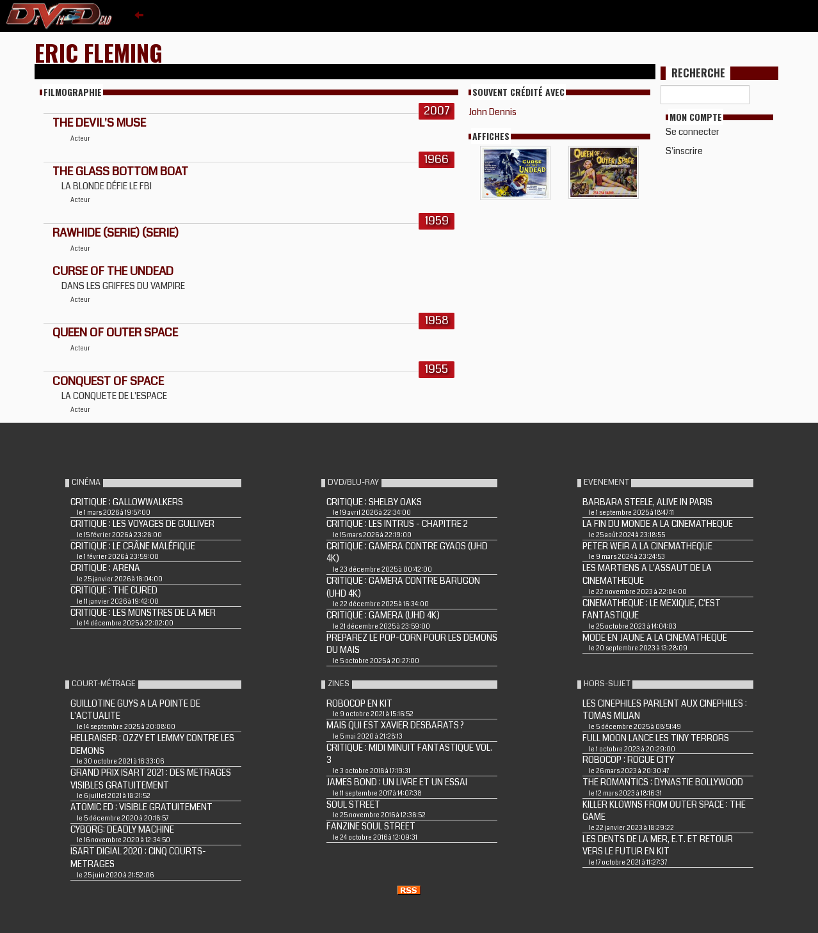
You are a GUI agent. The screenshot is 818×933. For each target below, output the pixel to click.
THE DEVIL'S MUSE (99, 122)
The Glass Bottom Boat (120, 171)
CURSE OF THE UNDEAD (112, 271)
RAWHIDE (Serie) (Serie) (115, 232)
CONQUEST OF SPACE (108, 381)
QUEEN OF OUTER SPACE (115, 332)
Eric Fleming (99, 52)
